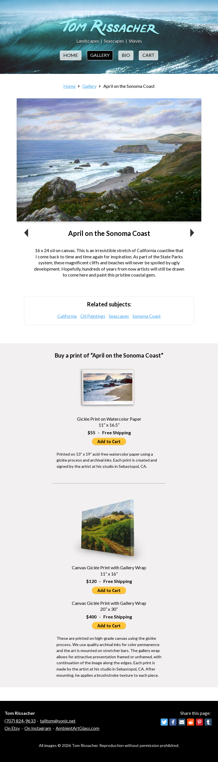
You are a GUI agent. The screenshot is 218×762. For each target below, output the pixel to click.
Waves (135, 40)
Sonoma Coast (147, 316)
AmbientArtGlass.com (77, 728)
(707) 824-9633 (20, 720)
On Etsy (12, 728)
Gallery (100, 55)
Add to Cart (109, 441)
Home (70, 55)
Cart (148, 55)
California (67, 316)
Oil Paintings (92, 316)
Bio (126, 55)
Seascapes (114, 40)
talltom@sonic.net (58, 720)
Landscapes (87, 40)
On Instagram (37, 728)
